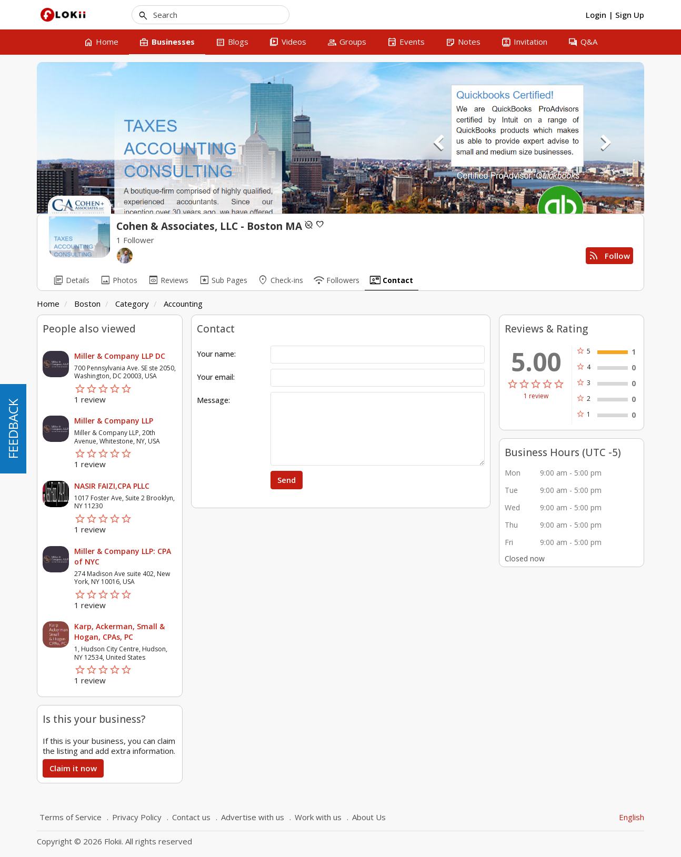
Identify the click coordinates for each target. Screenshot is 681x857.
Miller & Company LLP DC (119, 356)
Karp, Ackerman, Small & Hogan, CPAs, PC (119, 631)
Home (48, 303)
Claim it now (73, 768)
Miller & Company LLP (113, 421)
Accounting (183, 303)
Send (286, 480)
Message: (213, 400)
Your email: (216, 377)
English (631, 817)
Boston (87, 303)
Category (132, 303)
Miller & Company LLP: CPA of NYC (122, 556)
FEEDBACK (13, 429)
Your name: (216, 354)
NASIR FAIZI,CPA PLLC (111, 486)
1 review (536, 396)
